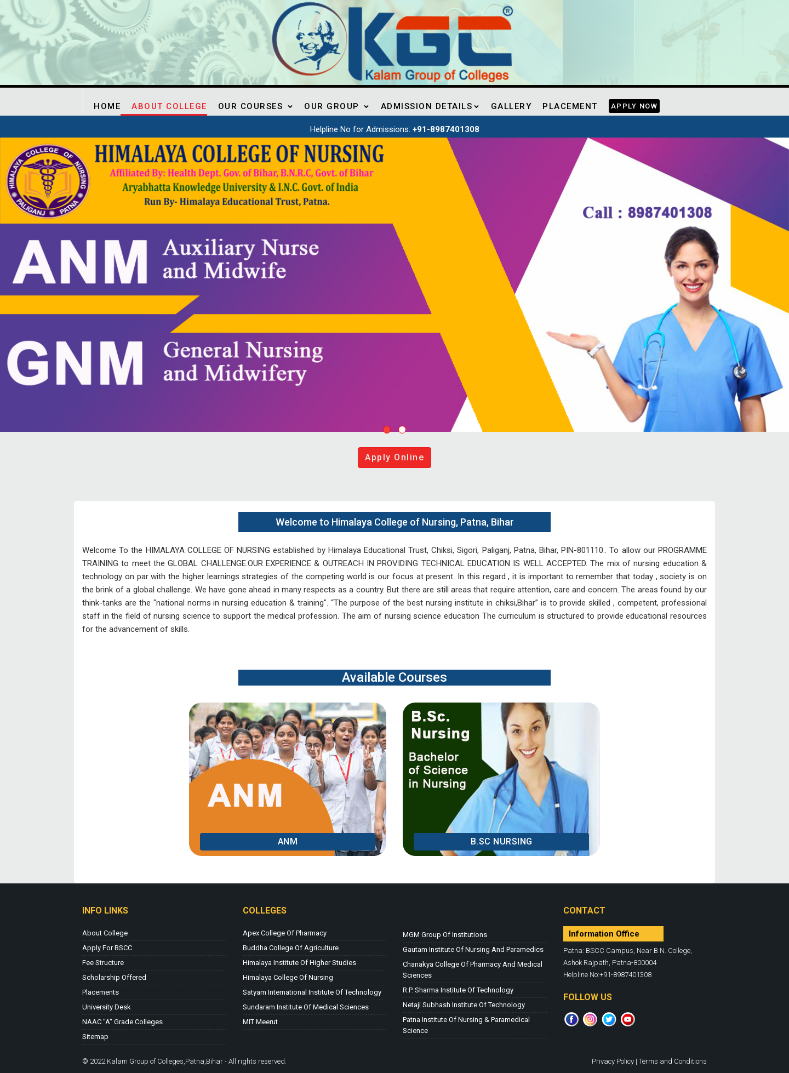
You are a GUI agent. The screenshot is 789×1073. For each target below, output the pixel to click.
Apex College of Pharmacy (285, 933)
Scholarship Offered (114, 977)
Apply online (394, 457)
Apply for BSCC (107, 948)
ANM (288, 841)
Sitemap (95, 1036)
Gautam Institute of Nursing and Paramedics (473, 949)
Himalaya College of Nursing (288, 977)
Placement (570, 106)
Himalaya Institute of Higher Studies (299, 962)
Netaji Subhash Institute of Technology (464, 1005)
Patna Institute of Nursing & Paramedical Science (466, 1025)
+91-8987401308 (446, 129)
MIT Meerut (260, 1022)
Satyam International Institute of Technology (312, 992)
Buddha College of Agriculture (291, 948)
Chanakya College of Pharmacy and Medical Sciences (472, 969)
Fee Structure (103, 962)
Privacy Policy (613, 1061)
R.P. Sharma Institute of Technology (458, 990)
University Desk (106, 1007)
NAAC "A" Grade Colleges (122, 1022)
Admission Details (430, 106)
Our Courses (256, 106)
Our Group (337, 106)
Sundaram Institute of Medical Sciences (306, 1007)
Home (107, 106)
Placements (100, 992)
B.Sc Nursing (502, 841)
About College (169, 106)
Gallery (511, 106)
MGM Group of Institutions (445, 935)
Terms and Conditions (673, 1061)
